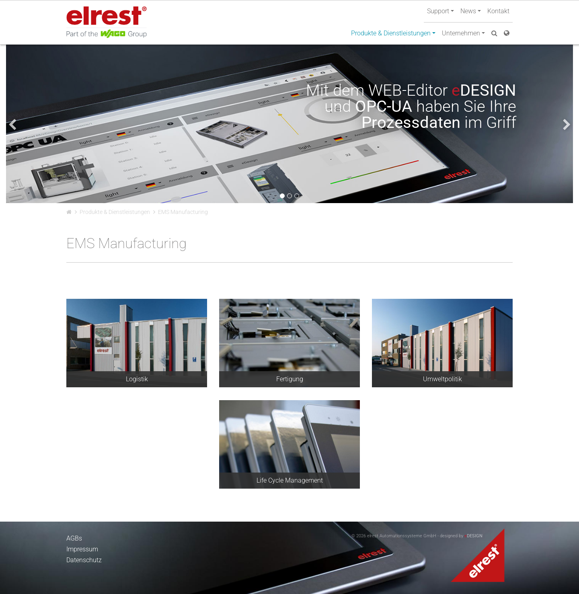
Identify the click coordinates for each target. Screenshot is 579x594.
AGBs (74, 538)
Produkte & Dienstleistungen (115, 212)
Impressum (82, 549)
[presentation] (12, 125)
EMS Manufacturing (183, 212)
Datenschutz (84, 560)
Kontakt (498, 11)
